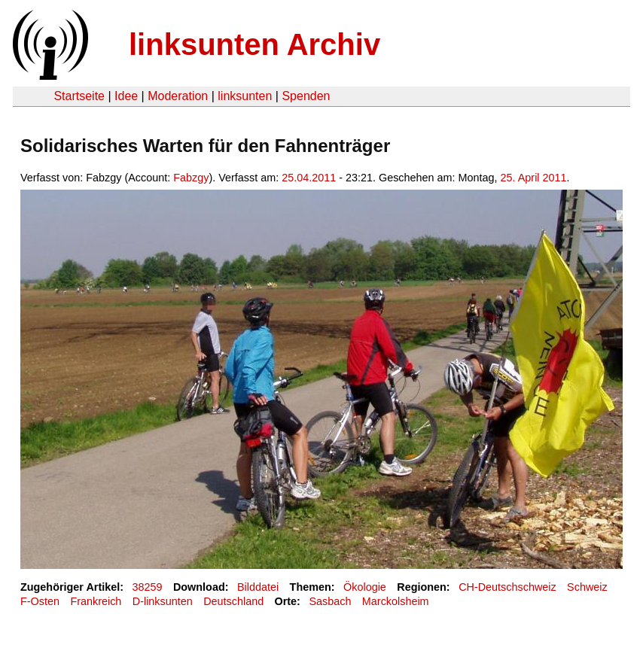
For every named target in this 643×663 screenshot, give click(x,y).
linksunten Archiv (254, 44)
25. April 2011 (534, 178)
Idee (126, 96)
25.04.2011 (309, 178)
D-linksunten (163, 601)
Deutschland (233, 601)
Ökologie (364, 587)
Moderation (178, 96)
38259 (148, 587)
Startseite (79, 96)
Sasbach (330, 601)
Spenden (306, 96)
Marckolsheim (395, 601)
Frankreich (95, 601)
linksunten (245, 96)
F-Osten (39, 601)
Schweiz (587, 587)
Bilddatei (258, 587)
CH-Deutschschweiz (507, 587)
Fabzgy (191, 178)
